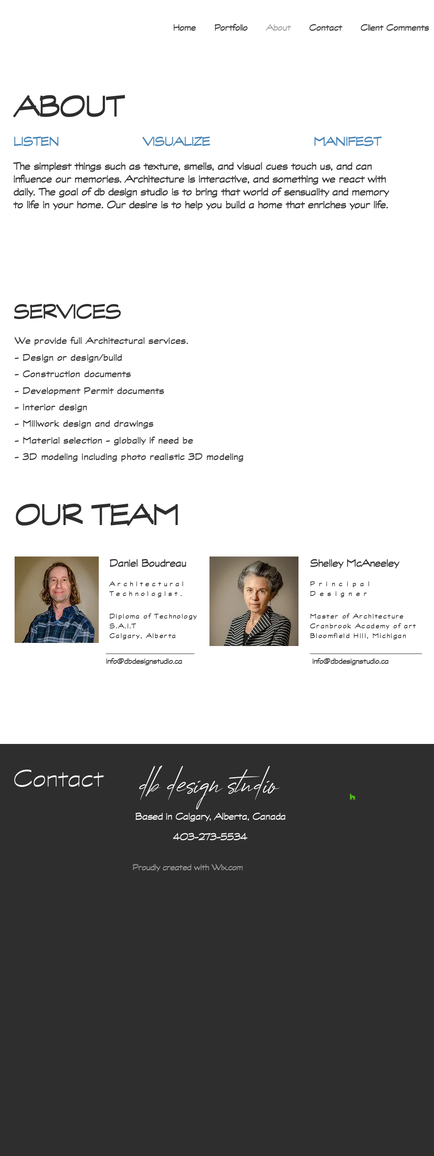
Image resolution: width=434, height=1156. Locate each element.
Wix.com (227, 867)
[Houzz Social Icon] (352, 796)
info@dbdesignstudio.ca (144, 661)
